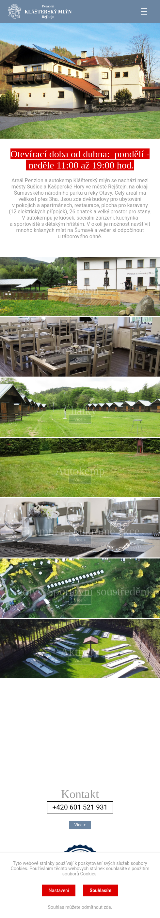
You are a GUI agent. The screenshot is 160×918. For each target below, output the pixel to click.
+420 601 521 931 (79, 807)
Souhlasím (101, 890)
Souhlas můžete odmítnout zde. (80, 907)
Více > (80, 300)
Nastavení (59, 890)
